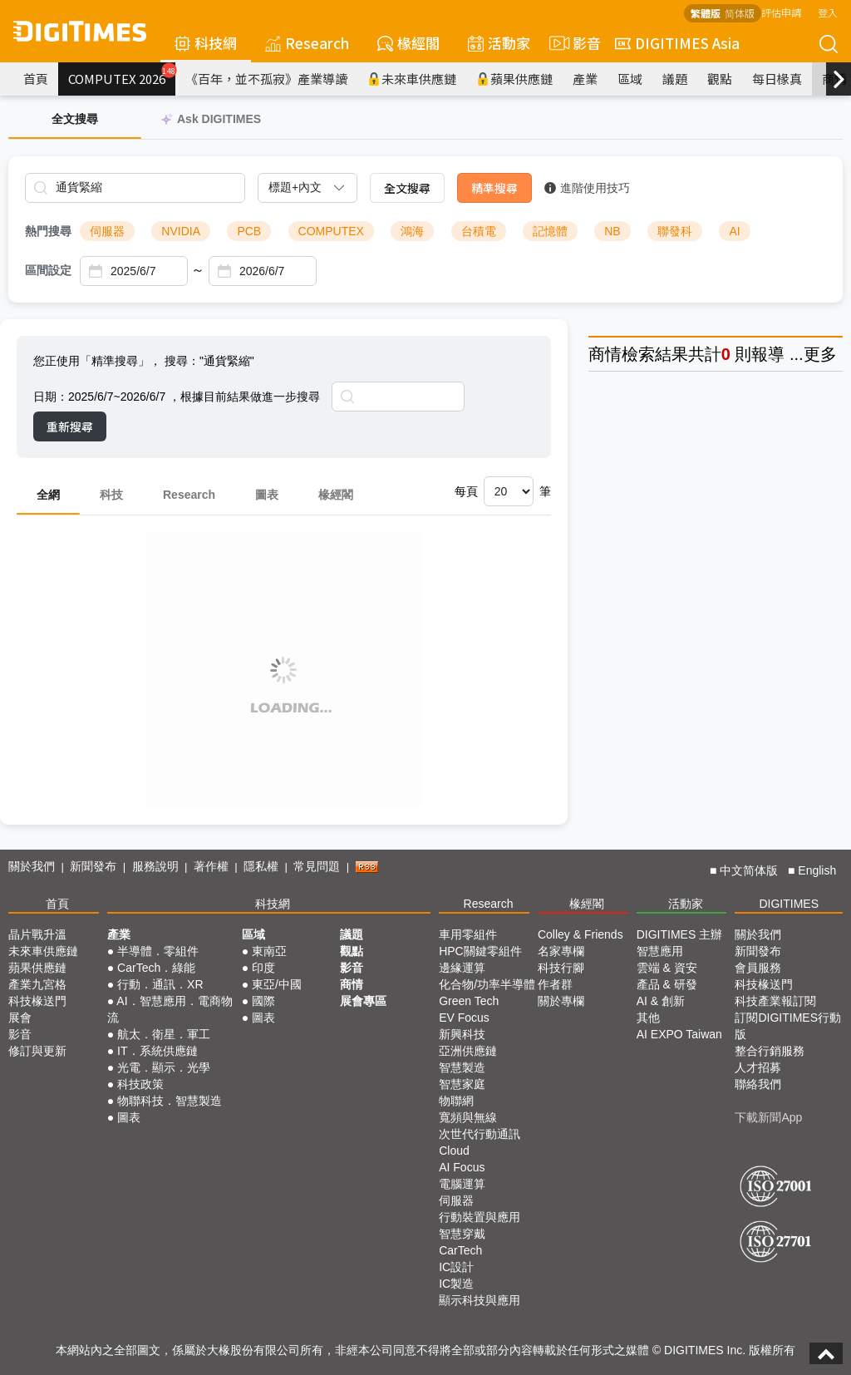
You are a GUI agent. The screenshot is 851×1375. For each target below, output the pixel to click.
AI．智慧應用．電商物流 (170, 1009)
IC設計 (456, 1267)
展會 (20, 1017)
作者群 (555, 984)
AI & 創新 (661, 1001)
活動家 (499, 42)
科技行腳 (561, 967)
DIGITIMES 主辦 (679, 934)
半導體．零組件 (158, 951)
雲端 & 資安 (667, 967)
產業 (585, 78)
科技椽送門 (37, 1001)
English (817, 870)
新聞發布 (93, 866)
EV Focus (464, 1017)
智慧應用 (660, 951)
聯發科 (674, 231)
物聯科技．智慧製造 (169, 1100)
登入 (828, 12)
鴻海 (412, 231)
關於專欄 (561, 1001)
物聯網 (456, 1100)
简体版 (740, 13)
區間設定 (48, 270)
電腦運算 (462, 1183)
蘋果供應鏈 (514, 78)
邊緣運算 (462, 967)
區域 (629, 78)
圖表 (266, 494)
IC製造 (456, 1283)
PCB (249, 231)
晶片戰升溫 (37, 934)
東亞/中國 (277, 984)
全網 (48, 494)
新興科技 (462, 1034)
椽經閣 (408, 42)
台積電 (478, 231)
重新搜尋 (70, 426)
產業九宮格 (37, 984)
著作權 (211, 866)
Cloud (454, 1150)
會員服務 (758, 967)
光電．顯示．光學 (163, 1067)
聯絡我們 (758, 1084)
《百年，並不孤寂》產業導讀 (266, 78)
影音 (572, 43)
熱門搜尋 (48, 231)
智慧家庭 (462, 1084)
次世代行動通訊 (479, 1134)
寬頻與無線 (468, 1117)
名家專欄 (561, 951)
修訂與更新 (37, 1050)
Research (307, 42)
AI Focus (462, 1167)
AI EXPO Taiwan (679, 1034)
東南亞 (269, 951)
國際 (263, 1001)
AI (734, 231)
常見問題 (316, 866)
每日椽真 (777, 78)
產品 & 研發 (667, 984)
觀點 (719, 78)
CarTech (460, 1250)
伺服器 (107, 231)
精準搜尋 (494, 188)
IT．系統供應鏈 (157, 1050)
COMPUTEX (331, 231)
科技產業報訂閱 (775, 1001)
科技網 (206, 42)
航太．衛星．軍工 (163, 1034)
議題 (674, 78)
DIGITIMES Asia (677, 42)
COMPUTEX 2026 (121, 74)
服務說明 (155, 866)
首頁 (35, 78)
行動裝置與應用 (479, 1217)
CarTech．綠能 (156, 967)
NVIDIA (180, 231)
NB (612, 231)
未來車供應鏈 (411, 78)
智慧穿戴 (462, 1233)
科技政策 (140, 1084)
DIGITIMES (789, 903)
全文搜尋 (407, 188)
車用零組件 (468, 934)
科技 (111, 494)
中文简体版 (749, 870)
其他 (648, 1017)
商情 (605, 354)
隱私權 (260, 866)
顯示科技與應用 (479, 1300)
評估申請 (781, 12)
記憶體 (550, 231)
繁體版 (706, 13)
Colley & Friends (580, 934)
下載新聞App (768, 1117)
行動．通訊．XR (160, 984)
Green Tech (469, 1001)
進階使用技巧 (587, 188)
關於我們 (31, 866)
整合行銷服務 (769, 1050)
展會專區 (363, 1001)
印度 (263, 967)
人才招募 (758, 1067)
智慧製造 (462, 1067)
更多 (820, 354)
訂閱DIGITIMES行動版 (788, 1026)
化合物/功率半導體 (487, 984)
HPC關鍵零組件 (480, 951)
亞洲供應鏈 (468, 1050)
